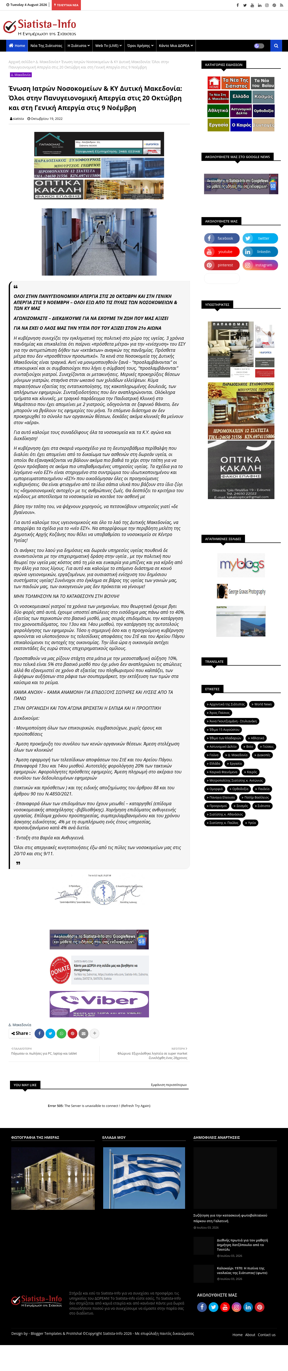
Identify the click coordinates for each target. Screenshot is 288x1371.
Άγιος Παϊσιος (220, 713)
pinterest (225, 264)
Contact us (266, 1334)
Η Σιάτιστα (77, 45)
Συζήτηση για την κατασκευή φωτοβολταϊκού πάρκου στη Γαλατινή (230, 1218)
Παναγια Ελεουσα (222, 797)
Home (20, 45)
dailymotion (222, 278)
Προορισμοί (218, 806)
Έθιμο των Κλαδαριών (225, 738)
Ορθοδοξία (240, 789)
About (250, 1334)
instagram (263, 264)
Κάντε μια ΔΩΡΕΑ (174, 45)
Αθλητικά (257, 738)
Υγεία (252, 823)
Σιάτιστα (264, 806)
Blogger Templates (46, 1333)
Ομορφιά (216, 789)
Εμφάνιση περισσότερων (169, 1085)
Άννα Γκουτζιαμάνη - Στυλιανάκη (233, 721)
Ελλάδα (215, 763)
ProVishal (74, 1333)
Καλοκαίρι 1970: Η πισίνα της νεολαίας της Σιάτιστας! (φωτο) (242, 1270)
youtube (225, 251)
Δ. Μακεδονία (47, 61)
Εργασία (236, 763)
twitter (263, 238)
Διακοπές (263, 755)
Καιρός (252, 772)
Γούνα (214, 755)
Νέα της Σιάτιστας (46, 45)
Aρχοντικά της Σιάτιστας (227, 704)
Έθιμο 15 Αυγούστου (225, 729)
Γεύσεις (268, 746)
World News (263, 704)
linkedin (264, 251)
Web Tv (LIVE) (106, 45)
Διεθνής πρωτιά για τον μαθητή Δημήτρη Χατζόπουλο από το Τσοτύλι (242, 1245)
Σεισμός (242, 806)
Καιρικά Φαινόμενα (223, 772)
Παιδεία (263, 789)
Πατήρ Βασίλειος (256, 797)
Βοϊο (249, 746)
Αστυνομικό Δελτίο (223, 746)
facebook (225, 238)
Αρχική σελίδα (21, 61)
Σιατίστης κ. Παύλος (224, 823)
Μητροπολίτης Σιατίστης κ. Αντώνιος (236, 780)
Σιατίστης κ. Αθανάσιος (226, 814)
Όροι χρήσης (138, 45)
